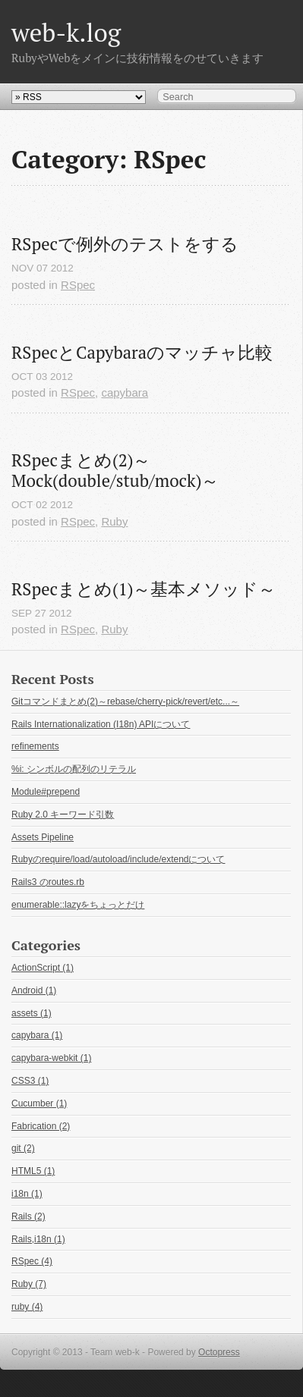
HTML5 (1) (33, 1171)
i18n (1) (27, 1193)
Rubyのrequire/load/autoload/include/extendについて (118, 859)
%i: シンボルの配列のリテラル (73, 769)
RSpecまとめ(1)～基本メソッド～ (143, 589)
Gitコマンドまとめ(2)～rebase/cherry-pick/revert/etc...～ (125, 701)
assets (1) (31, 1013)
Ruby (114, 521)
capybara (124, 392)
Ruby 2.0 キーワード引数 (62, 814)
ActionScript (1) (42, 967)
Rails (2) (28, 1216)
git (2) (23, 1148)
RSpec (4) (31, 1261)
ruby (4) (27, 1306)
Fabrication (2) (40, 1126)
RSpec (78, 284)
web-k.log (66, 32)
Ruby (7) (28, 1284)
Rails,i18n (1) (38, 1239)
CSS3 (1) (30, 1080)
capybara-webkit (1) (51, 1058)
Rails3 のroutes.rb (47, 882)
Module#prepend (45, 791)
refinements (35, 746)
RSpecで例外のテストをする (124, 244)
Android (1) (33, 990)
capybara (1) (36, 1035)
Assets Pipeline (42, 837)
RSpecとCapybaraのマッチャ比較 (142, 352)
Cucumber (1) (39, 1103)
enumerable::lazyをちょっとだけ (77, 904)
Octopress (219, 1352)
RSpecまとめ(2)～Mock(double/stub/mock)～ (115, 470)
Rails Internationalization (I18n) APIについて (100, 724)
